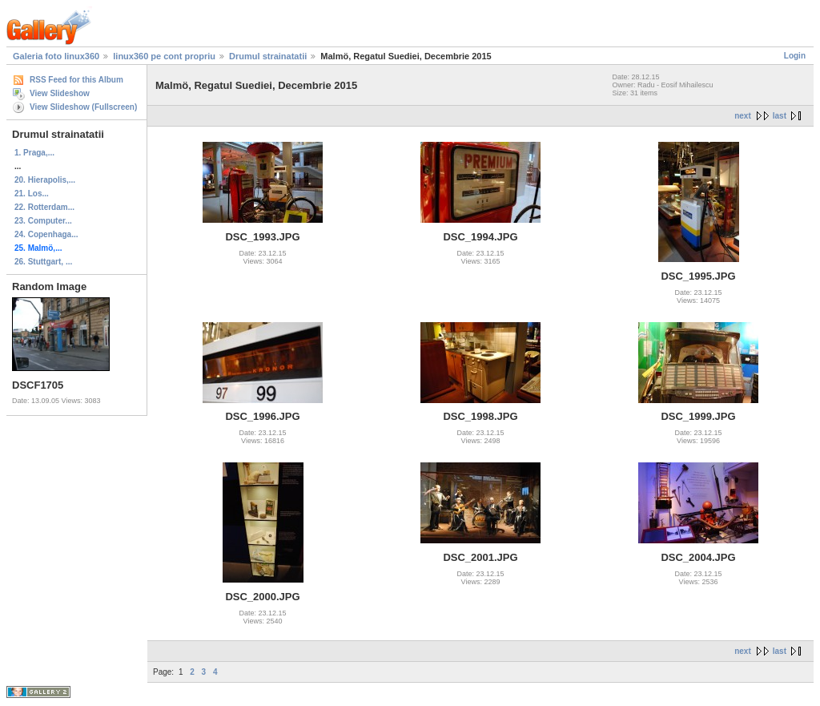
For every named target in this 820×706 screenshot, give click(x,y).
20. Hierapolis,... (44, 179)
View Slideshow (60, 93)
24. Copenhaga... (46, 234)
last (779, 115)
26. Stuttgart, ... (43, 261)
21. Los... (31, 193)
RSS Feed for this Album (76, 79)
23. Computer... (43, 220)
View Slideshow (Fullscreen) (83, 107)
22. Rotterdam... (44, 207)
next (742, 115)
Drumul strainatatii (268, 56)
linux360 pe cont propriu (164, 56)
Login (795, 55)
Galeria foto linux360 (56, 56)
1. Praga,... (34, 152)
